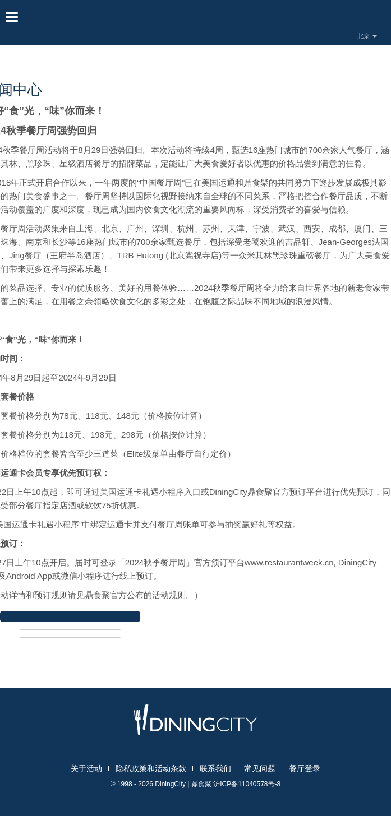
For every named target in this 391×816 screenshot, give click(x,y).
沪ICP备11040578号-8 (246, 784)
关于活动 (86, 768)
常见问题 (259, 768)
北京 (367, 36)
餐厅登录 (304, 768)
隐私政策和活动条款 (151, 768)
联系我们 (215, 768)
